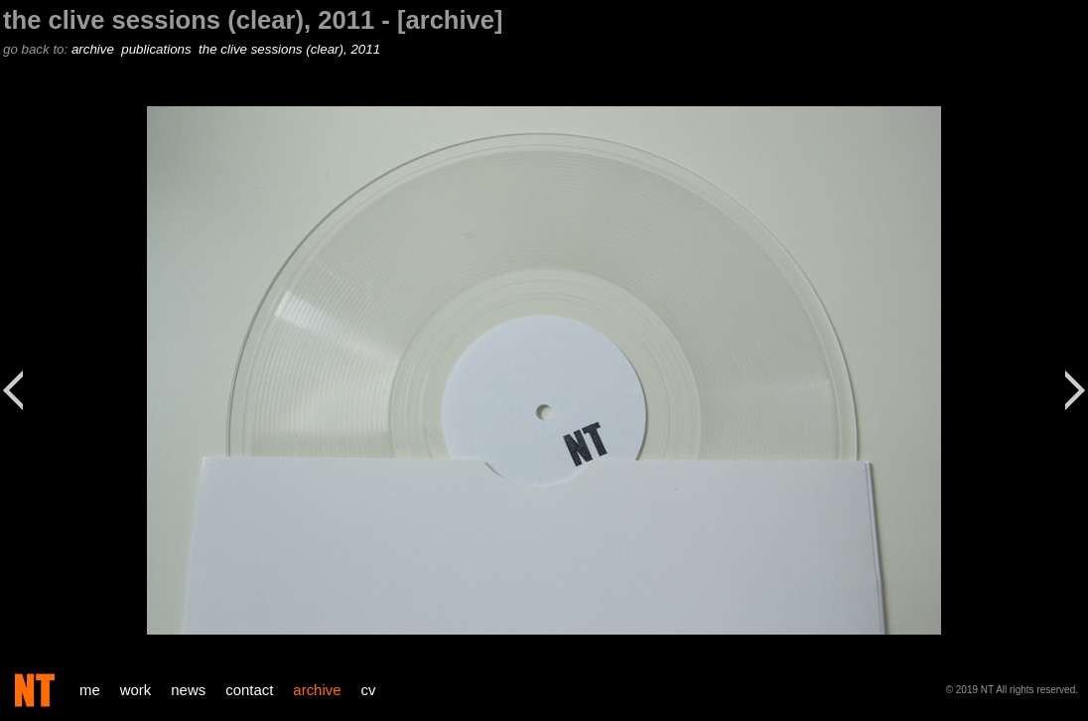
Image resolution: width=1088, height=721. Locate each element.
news (188, 689)
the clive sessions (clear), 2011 (291, 49)
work (136, 689)
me (89, 689)
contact (249, 689)
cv (368, 689)
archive (94, 49)
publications (158, 49)
